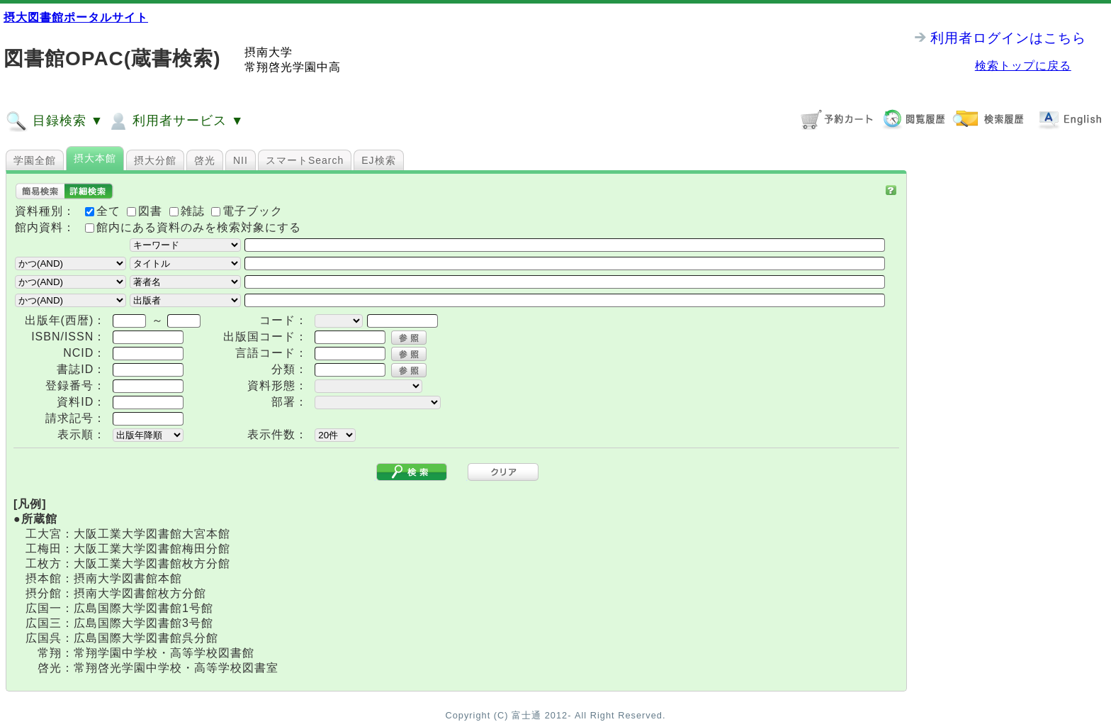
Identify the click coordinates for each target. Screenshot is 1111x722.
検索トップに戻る (1023, 66)
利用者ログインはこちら (1008, 37)
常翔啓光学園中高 (292, 67)
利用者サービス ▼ (175, 121)
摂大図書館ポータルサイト (76, 17)
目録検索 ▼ (54, 121)
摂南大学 (268, 52)
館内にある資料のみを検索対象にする (198, 227)
